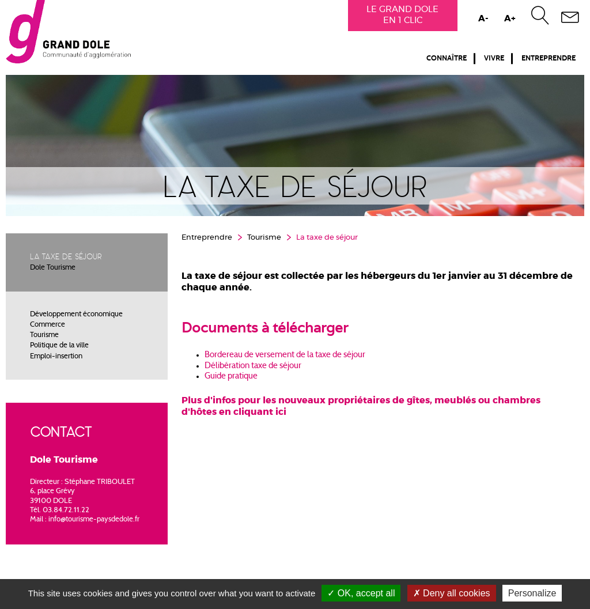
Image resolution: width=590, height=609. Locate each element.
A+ (510, 18)
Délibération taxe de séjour (253, 366)
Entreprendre (548, 58)
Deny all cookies (451, 593)
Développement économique (76, 315)
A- (483, 18)
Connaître (446, 58)
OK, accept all (361, 593)
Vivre (494, 58)
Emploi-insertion (56, 357)
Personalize (532, 593)
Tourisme (44, 335)
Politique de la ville (59, 346)
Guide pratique (231, 376)
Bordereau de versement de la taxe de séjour (286, 355)
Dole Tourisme (52, 268)
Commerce (47, 325)
